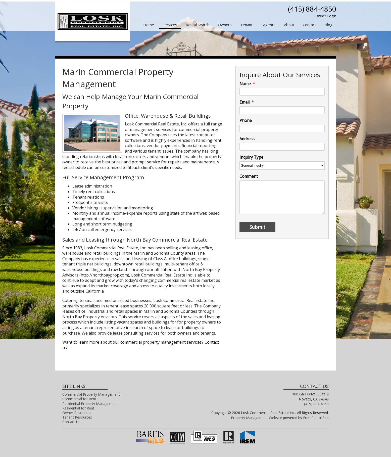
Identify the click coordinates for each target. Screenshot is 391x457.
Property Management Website (256, 417)
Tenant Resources (77, 417)
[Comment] (282, 197)
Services (170, 24)
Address (247, 139)
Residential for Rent (78, 408)
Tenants (247, 24)
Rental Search (197, 24)
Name (245, 83)
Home (148, 24)
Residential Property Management (90, 403)
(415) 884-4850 (312, 9)
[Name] (282, 92)
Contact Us (71, 421)
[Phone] (282, 128)
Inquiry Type (251, 157)
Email (244, 102)
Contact (309, 24)
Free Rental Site (316, 417)
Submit (257, 227)
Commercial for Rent (79, 398)
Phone (245, 120)
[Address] (282, 147)
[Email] (282, 110)
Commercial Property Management (91, 394)
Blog (328, 24)
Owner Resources (76, 412)
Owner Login (325, 16)
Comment (248, 176)
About (289, 24)
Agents (269, 24)
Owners (225, 24)
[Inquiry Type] (282, 165)
